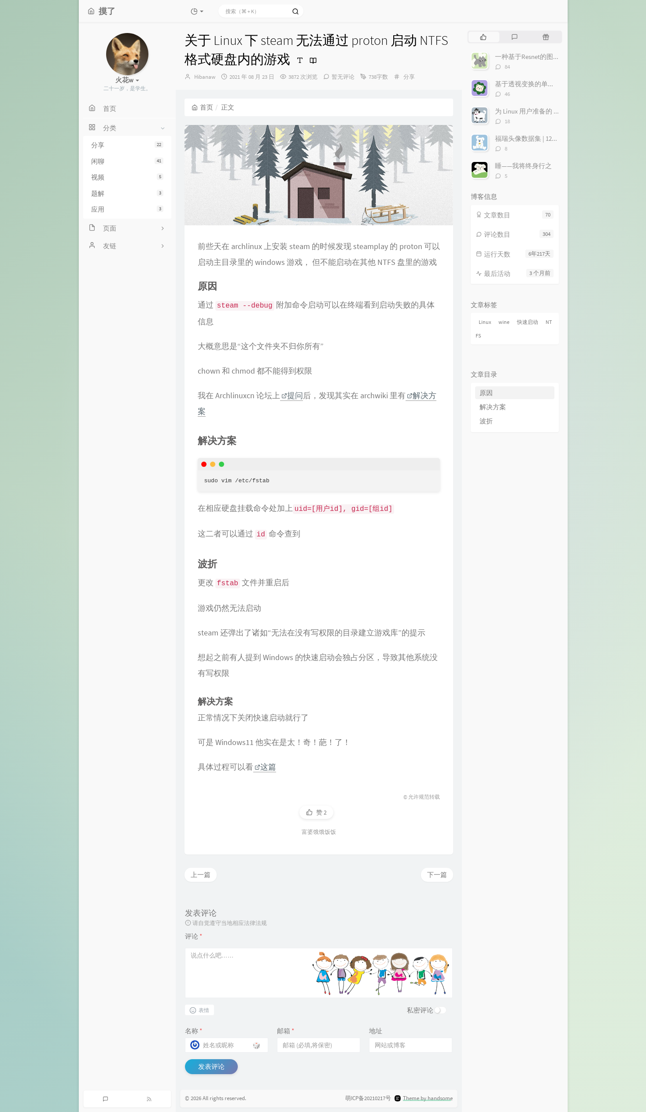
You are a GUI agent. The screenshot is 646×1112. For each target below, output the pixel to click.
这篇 (265, 767)
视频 (127, 177)
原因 (486, 393)
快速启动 (527, 322)
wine (503, 322)
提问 (292, 395)
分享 (127, 145)
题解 (127, 193)
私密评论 (420, 1010)
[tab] (483, 37)
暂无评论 (343, 77)
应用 (127, 209)
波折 (486, 421)
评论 (193, 936)
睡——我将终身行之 (523, 165)
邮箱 (285, 1031)
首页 (202, 107)
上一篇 (200, 874)
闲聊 (127, 161)
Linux (485, 322)
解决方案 (493, 407)
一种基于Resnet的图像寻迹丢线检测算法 (554, 56)
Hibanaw (204, 77)
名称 (193, 1031)
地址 (375, 1031)
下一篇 (437, 874)
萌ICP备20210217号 (368, 1098)
